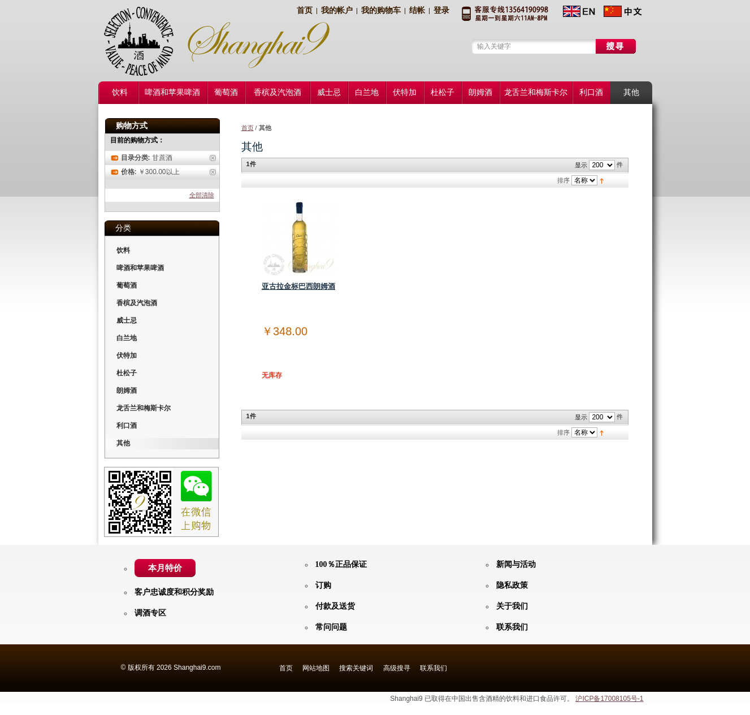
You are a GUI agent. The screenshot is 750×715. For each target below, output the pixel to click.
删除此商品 (213, 158)
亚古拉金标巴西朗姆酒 (298, 286)
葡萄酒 (126, 285)
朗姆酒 (126, 391)
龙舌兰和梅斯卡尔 (143, 408)
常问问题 (331, 627)
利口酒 (126, 426)
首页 (305, 10)
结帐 (417, 10)
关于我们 (512, 606)
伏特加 (126, 355)
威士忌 (126, 320)
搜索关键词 (356, 668)
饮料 (123, 250)
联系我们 (512, 627)
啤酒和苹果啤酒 (140, 268)
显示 (581, 165)
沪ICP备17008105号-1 (609, 699)
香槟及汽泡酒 (136, 303)
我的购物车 (381, 10)
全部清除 (201, 195)
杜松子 (126, 373)
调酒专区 (150, 613)
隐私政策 (512, 585)
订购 (323, 585)
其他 (123, 443)
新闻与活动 (516, 564)
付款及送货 (335, 606)
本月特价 (165, 568)
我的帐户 (337, 10)
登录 (441, 10)
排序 (563, 180)
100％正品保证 (341, 564)
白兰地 (126, 338)
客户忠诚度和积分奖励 (174, 592)
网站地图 (316, 668)
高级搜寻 (396, 668)
